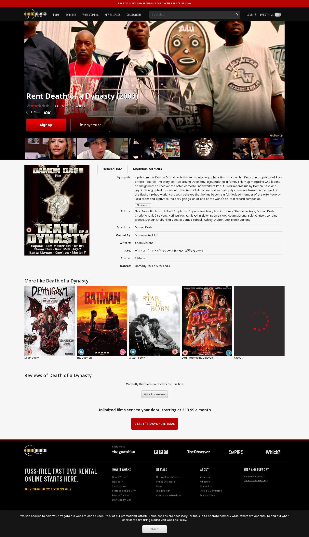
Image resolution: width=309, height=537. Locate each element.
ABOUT (204, 469)
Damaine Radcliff (146, 235)
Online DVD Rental (166, 481)
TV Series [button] (71, 14)
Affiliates (205, 481)
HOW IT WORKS (121, 469)
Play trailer (90, 125)
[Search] (191, 15)
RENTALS (161, 469)
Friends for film (120, 495)
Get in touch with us (255, 480)
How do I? (117, 481)
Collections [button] (134, 14)
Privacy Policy (207, 495)
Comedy (140, 266)
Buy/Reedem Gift (121, 499)
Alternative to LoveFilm (168, 495)
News (159, 486)
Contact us (206, 486)
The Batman (84, 358)
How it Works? (120, 477)
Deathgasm (31, 358)
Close (154, 529)
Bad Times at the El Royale (197, 358)
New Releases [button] (112, 14)
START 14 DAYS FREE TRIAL (154, 424)
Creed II (238, 358)
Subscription (119, 486)
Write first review (154, 394)
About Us (205, 477)
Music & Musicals (159, 266)
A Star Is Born (137, 358)
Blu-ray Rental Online (167, 477)
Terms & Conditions (211, 490)
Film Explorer (163, 490)
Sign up (46, 125)
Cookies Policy (176, 520)
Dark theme (267, 14)
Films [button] (56, 14)
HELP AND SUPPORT (256, 469)
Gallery (276, 135)
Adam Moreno (144, 243)
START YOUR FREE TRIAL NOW (154, 3)
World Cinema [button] (90, 14)
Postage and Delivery (124, 490)
